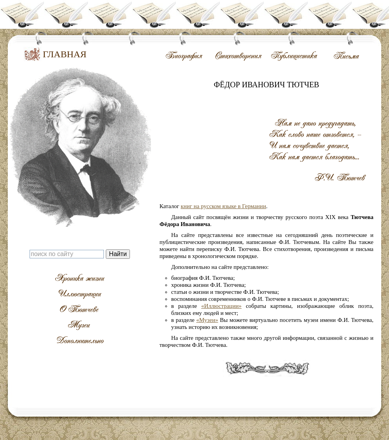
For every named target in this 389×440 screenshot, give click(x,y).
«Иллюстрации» (221, 306)
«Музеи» (207, 320)
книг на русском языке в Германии (223, 206)
